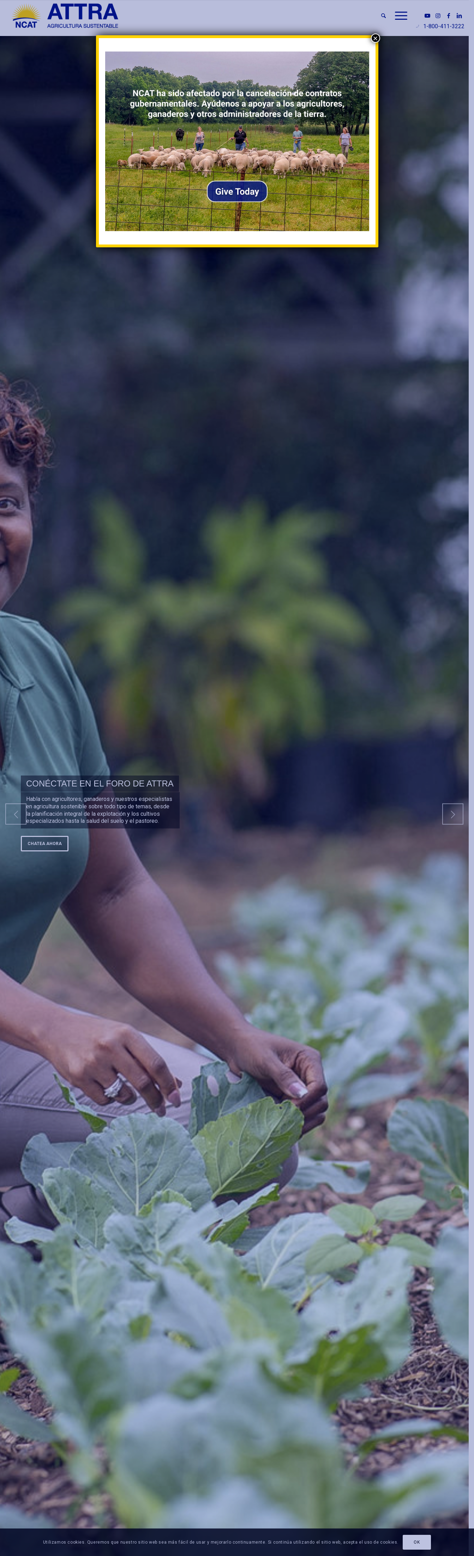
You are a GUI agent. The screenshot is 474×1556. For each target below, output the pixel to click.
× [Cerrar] (375, 38)
